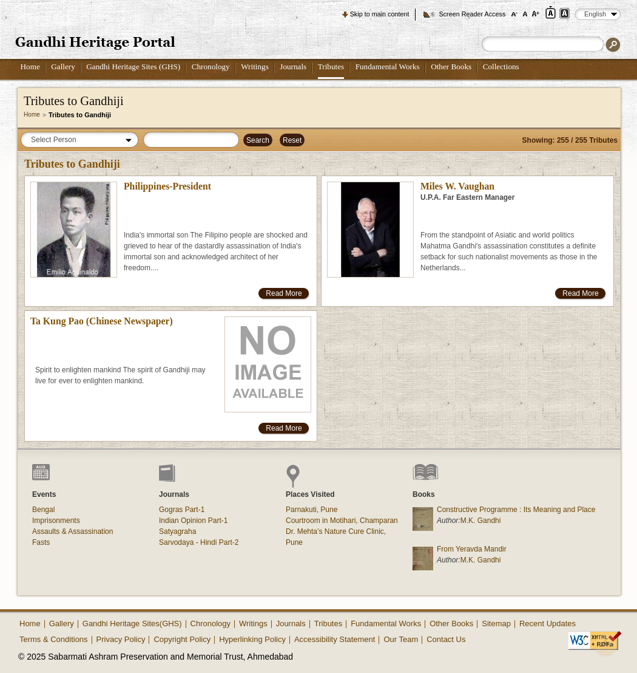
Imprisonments (56, 520)
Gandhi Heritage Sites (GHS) (133, 66)
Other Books (451, 66)
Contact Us (445, 639)
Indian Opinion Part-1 (193, 520)
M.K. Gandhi (480, 520)
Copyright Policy (182, 639)
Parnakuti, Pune (311, 509)
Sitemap (496, 623)
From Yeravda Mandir (472, 549)
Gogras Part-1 (181, 509)
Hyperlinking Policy (252, 639)
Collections (501, 66)
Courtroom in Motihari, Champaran (342, 520)
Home (30, 66)
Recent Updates (547, 623)
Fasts (41, 542)
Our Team (400, 639)
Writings (255, 66)
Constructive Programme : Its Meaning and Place (516, 509)
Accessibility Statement (335, 639)
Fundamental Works (388, 66)
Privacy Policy (121, 639)
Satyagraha (177, 531)
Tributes (331, 66)
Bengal (43, 509)
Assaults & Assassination (72, 531)
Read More (284, 293)
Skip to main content (380, 14)
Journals (293, 66)
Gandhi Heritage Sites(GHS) (132, 623)
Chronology (211, 66)
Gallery (63, 66)
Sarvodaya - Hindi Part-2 (198, 542)
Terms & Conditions (53, 639)
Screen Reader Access (472, 14)
